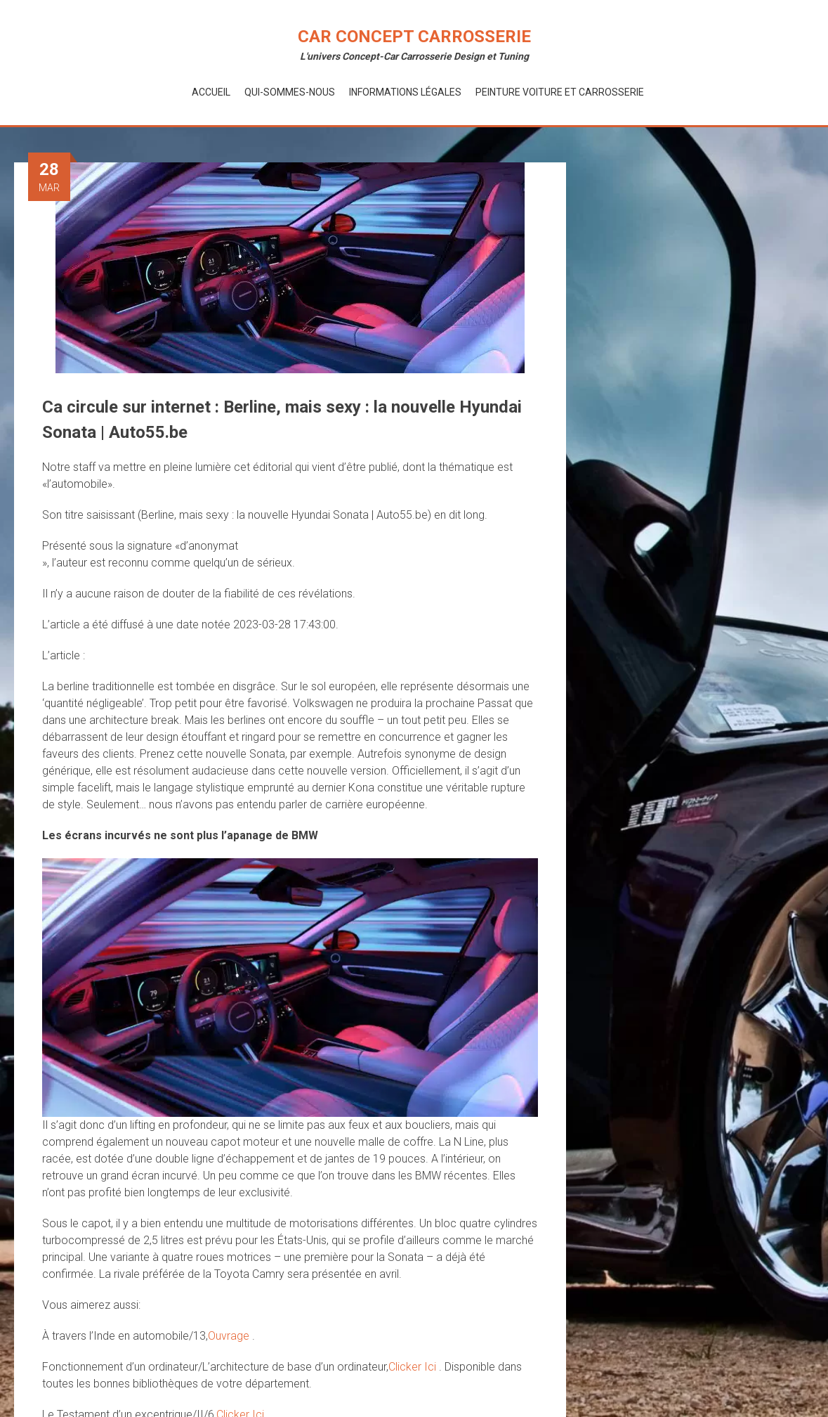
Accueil (211, 92)
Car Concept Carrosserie (414, 36)
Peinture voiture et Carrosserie (559, 92)
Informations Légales (405, 92)
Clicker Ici (413, 1366)
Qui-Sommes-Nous (289, 92)
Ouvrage (230, 1335)
